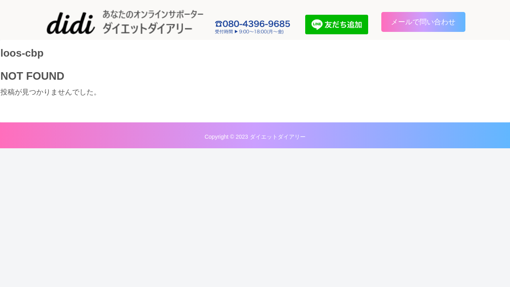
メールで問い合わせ (423, 22)
